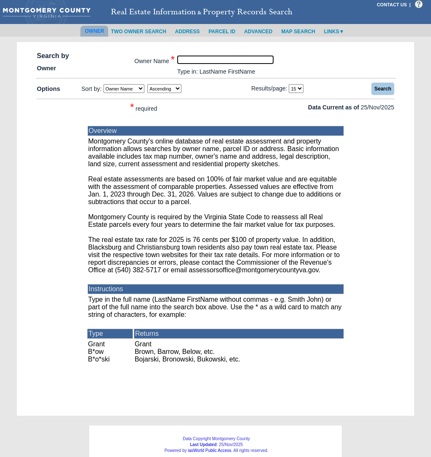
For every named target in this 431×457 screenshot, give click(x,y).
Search (382, 89)
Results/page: (269, 88)
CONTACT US (392, 4)
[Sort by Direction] (164, 88)
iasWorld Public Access (209, 450)
